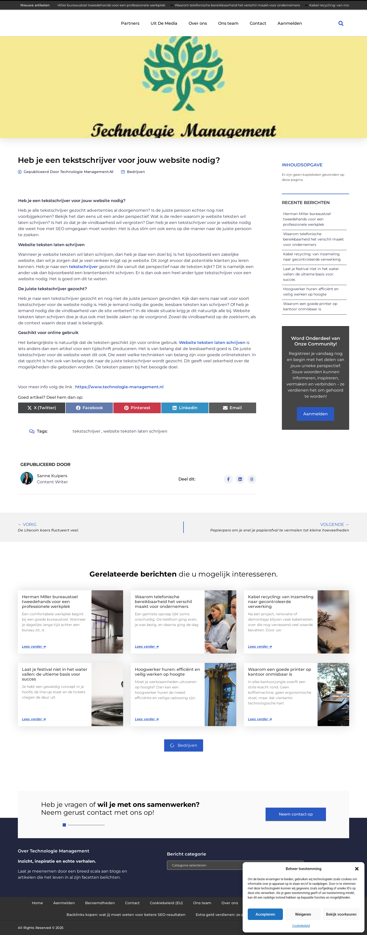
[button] (356, 868)
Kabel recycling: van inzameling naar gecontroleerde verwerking (280, 601)
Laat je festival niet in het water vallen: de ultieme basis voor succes (311, 274)
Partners (130, 23)
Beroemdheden (100, 903)
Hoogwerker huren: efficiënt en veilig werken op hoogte (167, 672)
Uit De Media (164, 23)
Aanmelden (290, 23)
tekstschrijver (83, 266)
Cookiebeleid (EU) (166, 903)
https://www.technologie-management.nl (119, 386)
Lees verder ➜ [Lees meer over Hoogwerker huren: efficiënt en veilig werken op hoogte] (147, 719)
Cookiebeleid (301, 926)
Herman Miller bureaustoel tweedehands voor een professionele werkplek (108, 5)
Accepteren (265, 914)
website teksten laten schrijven (135, 431)
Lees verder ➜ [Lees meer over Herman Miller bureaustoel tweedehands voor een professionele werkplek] (34, 646)
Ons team (228, 23)
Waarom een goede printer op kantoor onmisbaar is (279, 672)
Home (37, 903)
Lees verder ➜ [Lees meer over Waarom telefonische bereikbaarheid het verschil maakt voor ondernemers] (147, 646)
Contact (258, 23)
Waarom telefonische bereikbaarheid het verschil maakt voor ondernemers (242, 5)
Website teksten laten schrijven (212, 342)
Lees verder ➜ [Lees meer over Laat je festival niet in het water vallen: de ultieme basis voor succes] (34, 719)
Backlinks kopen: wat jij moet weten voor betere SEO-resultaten (126, 914)
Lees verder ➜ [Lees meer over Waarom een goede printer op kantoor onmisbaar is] (260, 719)
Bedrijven (136, 171)
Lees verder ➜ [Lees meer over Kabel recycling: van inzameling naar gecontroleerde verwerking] (260, 646)
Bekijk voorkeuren (341, 914)
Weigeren (303, 914)
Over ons (198, 23)
